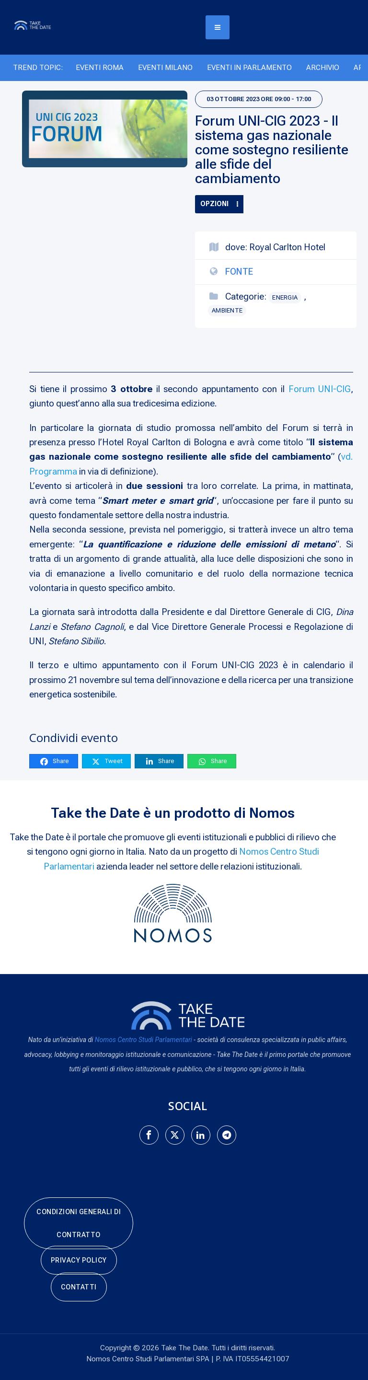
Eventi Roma (100, 67)
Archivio (322, 67)
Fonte (239, 271)
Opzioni (219, 204)
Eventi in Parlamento (249, 67)
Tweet (107, 761)
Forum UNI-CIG (319, 388)
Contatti (79, 1287)
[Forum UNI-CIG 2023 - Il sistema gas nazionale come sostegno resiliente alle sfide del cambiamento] (104, 129)
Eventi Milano (165, 67)
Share (54, 761)
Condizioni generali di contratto (78, 1223)
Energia (285, 297)
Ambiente (227, 310)
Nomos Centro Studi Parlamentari (143, 1040)
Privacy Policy (79, 1260)
